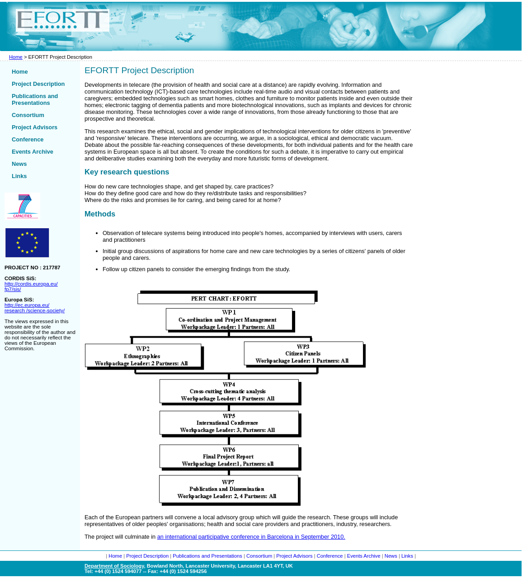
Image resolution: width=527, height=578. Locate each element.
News (19, 163)
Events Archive (32, 151)
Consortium (28, 115)
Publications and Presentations (35, 99)
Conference (27, 139)
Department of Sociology (114, 566)
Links (19, 176)
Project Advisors (34, 127)
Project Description (38, 83)
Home (16, 57)
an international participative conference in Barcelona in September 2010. (251, 536)
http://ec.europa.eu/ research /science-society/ (35, 307)
